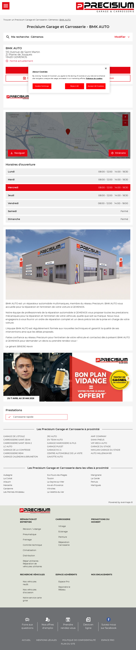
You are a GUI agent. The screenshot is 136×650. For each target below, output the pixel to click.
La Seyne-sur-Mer (55, 482)
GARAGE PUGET (55, 447)
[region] (69, 79)
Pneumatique (29, 535)
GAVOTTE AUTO (55, 457)
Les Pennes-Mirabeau (13, 492)
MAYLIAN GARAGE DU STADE (105, 450)
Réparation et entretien (28, 520)
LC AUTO (7, 447)
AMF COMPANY (98, 436)
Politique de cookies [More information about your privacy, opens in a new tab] (94, 78)
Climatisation (29, 550)
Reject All (74, 86)
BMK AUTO (65, 20)
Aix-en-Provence (55, 485)
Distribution (29, 556)
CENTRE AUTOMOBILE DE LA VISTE (64, 453)
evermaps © (127, 502)
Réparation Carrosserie (64, 543)
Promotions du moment (100, 520)
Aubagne (7, 475)
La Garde (95, 479)
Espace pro (107, 640)
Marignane (96, 475)
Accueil (26, 640)
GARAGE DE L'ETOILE (14, 436)
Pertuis (94, 482)
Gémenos (53, 20)
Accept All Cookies (96, 86)
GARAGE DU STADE (101, 447)
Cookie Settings (42, 86)
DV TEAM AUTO (55, 440)
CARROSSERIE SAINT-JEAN (16, 440)
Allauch (7, 482)
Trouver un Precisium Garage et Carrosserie (25, 20)
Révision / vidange (32, 529)
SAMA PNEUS (97, 440)
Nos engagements (101, 575)
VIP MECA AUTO (99, 443)
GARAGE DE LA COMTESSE (16, 450)
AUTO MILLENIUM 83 (101, 453)
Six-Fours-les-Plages (57, 475)
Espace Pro (63, 582)
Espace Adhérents (66, 575)
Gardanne (8, 489)
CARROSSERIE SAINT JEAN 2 (17, 443)
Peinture (62, 537)
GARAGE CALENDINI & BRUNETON (20, 457)
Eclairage (63, 532)
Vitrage (62, 526)
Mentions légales (46, 640)
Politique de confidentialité (79, 640)
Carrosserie (63, 519)
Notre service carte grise (32, 599)
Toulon (50, 479)
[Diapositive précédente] (7, 378)
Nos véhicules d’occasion (29, 591)
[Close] (106, 68)
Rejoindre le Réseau (64, 588)
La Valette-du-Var (55, 492)
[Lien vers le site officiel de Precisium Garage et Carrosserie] (105, 7)
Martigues (96, 485)
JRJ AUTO (52, 436)
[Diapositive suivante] (128, 378)
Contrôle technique (32, 545)
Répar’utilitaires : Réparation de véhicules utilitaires (32, 564)
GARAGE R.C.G (54, 450)
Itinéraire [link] (118, 153)
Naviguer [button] (17, 153)
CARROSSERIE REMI (13, 453)
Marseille (7, 485)
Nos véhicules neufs (29, 583)
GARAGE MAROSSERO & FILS (61, 443)
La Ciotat (7, 479)
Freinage (27, 540)
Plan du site (68, 644)
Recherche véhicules (32, 575)
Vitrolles (51, 489)
